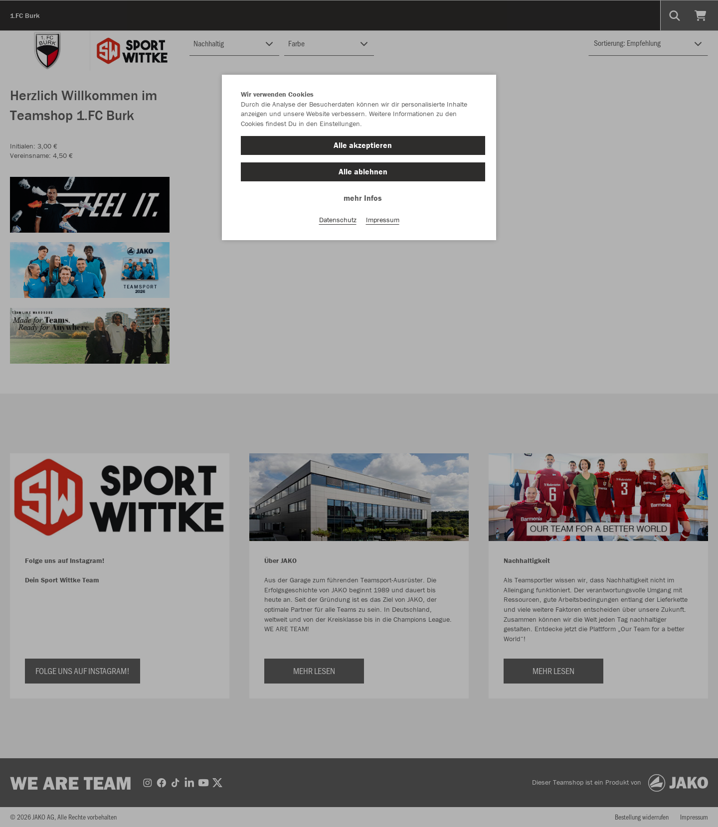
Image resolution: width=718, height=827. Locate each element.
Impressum (382, 219)
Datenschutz (338, 219)
